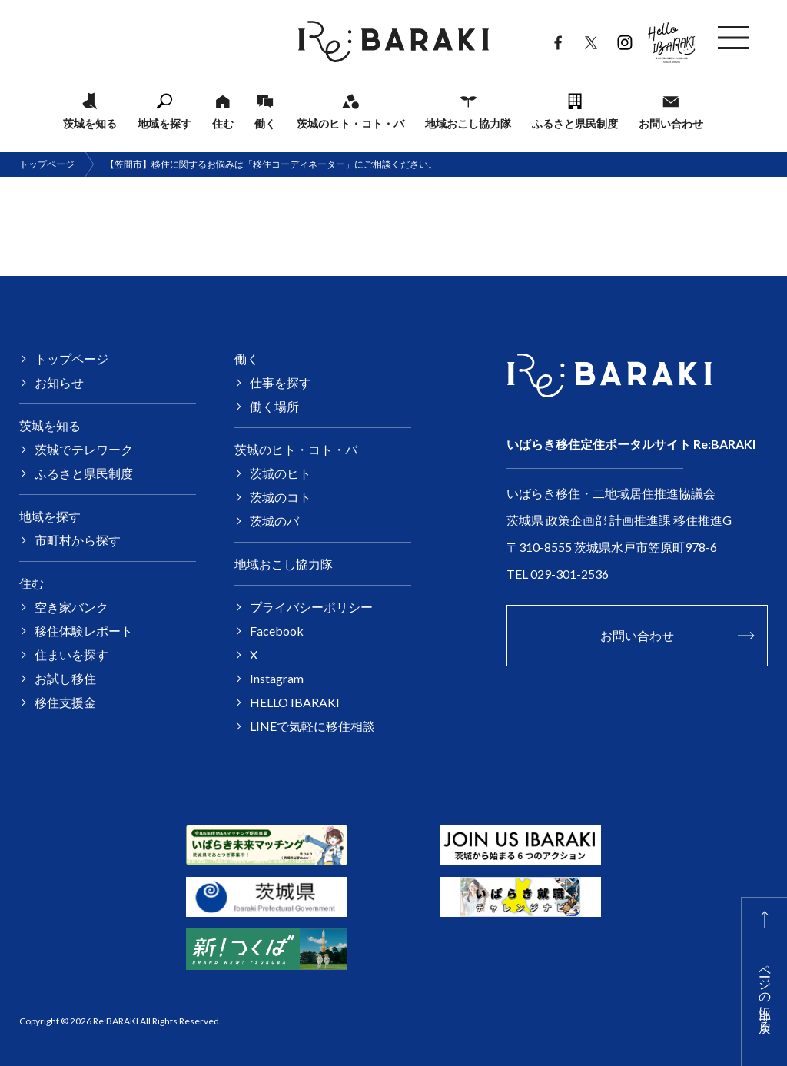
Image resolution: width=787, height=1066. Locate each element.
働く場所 (274, 406)
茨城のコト (280, 497)
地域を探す (164, 123)
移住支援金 (65, 702)
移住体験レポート (84, 630)
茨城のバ (274, 520)
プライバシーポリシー (311, 606)
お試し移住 (65, 678)
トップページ (47, 164)
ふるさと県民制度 (575, 123)
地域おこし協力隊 (468, 123)
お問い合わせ (671, 123)
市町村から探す (78, 540)
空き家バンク (71, 606)
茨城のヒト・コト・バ (350, 123)
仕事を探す (280, 382)
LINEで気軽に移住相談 (312, 726)
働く (265, 123)
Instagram (624, 39)
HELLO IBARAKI (671, 38)
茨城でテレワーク (84, 449)
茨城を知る (90, 123)
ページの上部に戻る (766, 991)
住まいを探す (71, 654)
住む (223, 123)
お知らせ (59, 382)
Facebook (557, 39)
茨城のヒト (280, 473)
